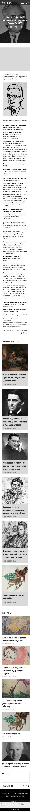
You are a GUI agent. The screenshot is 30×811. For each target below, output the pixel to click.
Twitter (21, 333)
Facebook (19, 333)
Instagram (26, 333)
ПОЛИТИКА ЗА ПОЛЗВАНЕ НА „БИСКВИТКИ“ (15, 796)
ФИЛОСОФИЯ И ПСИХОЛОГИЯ (8, 643)
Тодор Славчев (9, 322)
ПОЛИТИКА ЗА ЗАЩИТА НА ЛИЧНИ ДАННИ (19, 793)
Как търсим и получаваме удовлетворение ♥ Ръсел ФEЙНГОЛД (12, 703)
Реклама (7, 792)
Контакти (13, 792)
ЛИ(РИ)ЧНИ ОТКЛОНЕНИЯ (15, 27)
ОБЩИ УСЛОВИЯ (5, 793)
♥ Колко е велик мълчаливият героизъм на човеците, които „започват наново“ (15, 377)
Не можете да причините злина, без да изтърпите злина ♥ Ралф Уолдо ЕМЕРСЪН (15, 421)
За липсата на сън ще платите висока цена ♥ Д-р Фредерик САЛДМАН (13, 670)
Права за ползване (20, 792)
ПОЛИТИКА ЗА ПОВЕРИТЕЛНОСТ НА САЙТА (15, 795)
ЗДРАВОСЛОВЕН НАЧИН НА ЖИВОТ (9, 676)
